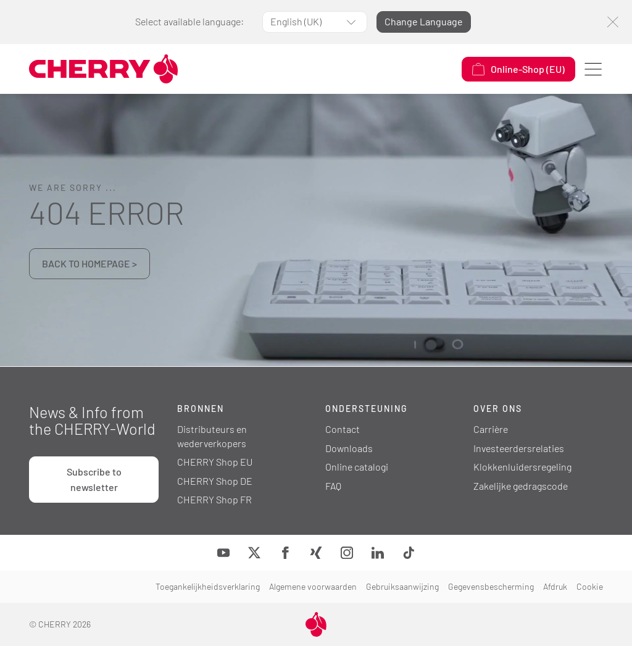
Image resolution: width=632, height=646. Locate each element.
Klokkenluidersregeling (522, 466)
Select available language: (189, 21)
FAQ (333, 486)
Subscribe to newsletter (94, 479)
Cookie (589, 586)
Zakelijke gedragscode (520, 486)
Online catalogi (356, 466)
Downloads (349, 448)
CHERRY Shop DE (214, 481)
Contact (342, 429)
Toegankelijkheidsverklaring (208, 586)
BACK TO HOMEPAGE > (89, 263)
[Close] (612, 22)
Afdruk (555, 586)
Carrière (490, 429)
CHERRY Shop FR (214, 499)
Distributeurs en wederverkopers (212, 436)
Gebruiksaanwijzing (402, 586)
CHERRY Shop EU (214, 462)
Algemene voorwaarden (313, 586)
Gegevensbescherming (491, 586)
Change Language (424, 21)
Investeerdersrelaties (518, 448)
